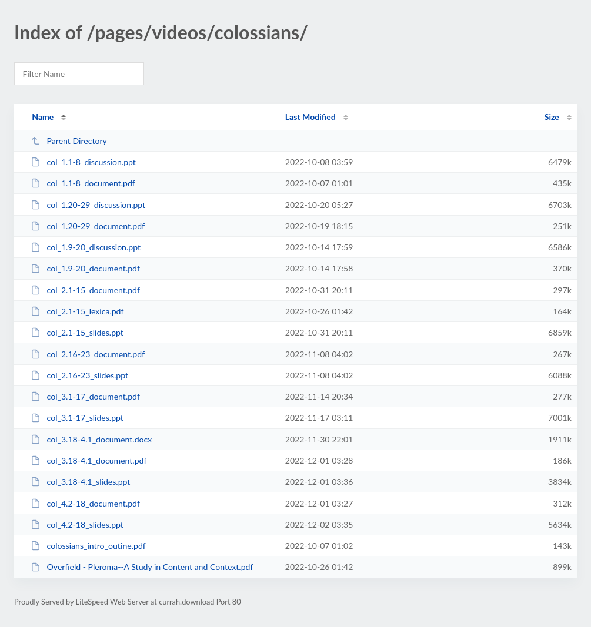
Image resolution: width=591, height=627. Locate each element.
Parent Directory (69, 141)
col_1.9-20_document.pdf (85, 268)
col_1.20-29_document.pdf (88, 226)
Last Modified (310, 117)
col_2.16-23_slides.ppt (79, 375)
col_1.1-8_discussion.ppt (83, 162)
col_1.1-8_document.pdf (83, 183)
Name (43, 117)
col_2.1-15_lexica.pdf (77, 311)
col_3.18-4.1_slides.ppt (80, 482)
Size (552, 117)
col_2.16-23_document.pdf (88, 354)
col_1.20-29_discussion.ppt (88, 205)
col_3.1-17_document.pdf (85, 396)
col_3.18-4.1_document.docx (91, 439)
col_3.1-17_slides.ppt (77, 418)
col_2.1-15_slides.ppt (77, 332)
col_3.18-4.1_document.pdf (88, 460)
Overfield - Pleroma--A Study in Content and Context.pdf (142, 567)
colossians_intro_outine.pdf (88, 546)
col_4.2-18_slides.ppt (77, 524)
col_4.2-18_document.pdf (85, 503)
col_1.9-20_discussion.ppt (86, 247)
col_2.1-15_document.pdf (85, 290)
